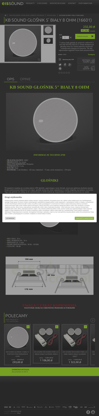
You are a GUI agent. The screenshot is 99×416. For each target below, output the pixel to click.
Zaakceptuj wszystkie (84, 218)
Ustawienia (10, 218)
